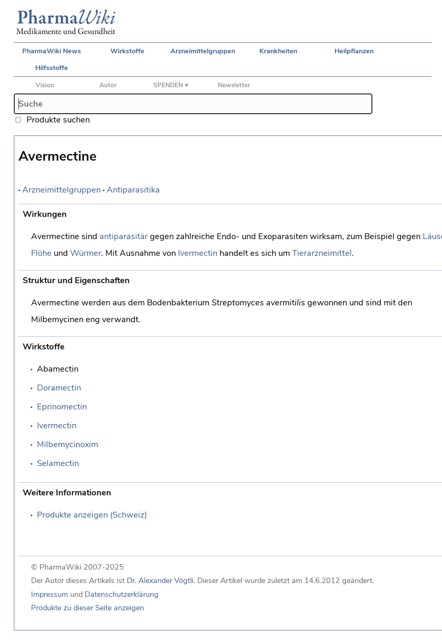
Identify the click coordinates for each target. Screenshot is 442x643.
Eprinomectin (62, 406)
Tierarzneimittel (322, 253)
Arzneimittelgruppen (202, 51)
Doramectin (59, 387)
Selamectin (58, 463)
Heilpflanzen (354, 51)
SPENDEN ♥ (170, 85)
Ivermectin (197, 253)
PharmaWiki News (51, 51)
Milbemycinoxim (67, 444)
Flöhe (41, 253)
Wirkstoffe (127, 51)
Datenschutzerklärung (122, 594)
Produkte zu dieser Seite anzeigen (87, 608)
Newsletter (234, 85)
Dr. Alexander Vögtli (160, 580)
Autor (108, 85)
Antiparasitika (133, 189)
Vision (45, 85)
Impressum (49, 594)
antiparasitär (123, 236)
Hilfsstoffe (51, 68)
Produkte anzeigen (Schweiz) (92, 515)
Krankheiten (278, 51)
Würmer (85, 253)
